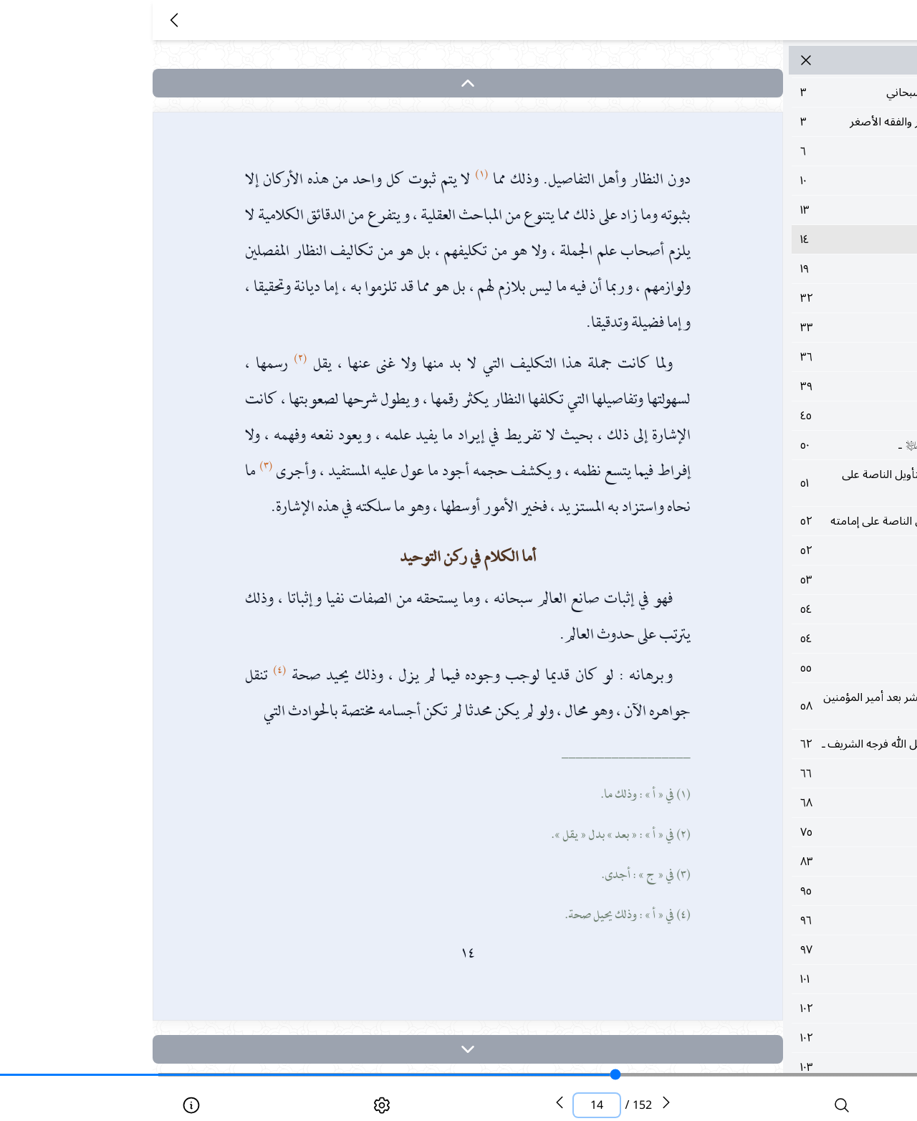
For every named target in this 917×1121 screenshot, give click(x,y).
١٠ (777, 180)
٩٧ (777, 950)
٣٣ (777, 327)
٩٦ (777, 920)
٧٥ (777, 832)
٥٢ (777, 521)
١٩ (777, 269)
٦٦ (777, 773)
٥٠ (777, 445)
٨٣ (777, 861)
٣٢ (777, 298)
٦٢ (777, 744)
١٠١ (777, 979)
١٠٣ (777, 1067)
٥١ (777, 483)
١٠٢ (777, 1008)
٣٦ (777, 357)
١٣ (777, 210)
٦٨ (777, 803)
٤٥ (777, 416)
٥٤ (777, 609)
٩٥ (777, 891)
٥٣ (777, 580)
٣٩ (777, 386)
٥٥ (777, 668)
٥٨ (777, 706)
